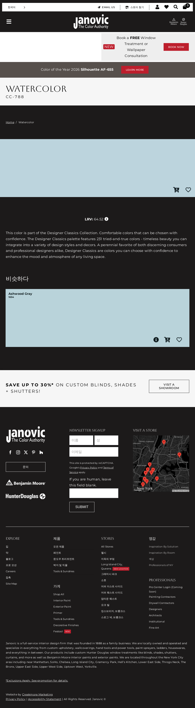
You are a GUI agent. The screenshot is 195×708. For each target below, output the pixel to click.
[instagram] (18, 452)
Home (10, 122)
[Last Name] (106, 440)
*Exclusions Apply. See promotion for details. (37, 680)
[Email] (93, 452)
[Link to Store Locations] (161, 463)
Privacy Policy (88, 467)
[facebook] (10, 452)
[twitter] (26, 452)
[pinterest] (33, 452)
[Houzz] (41, 452)
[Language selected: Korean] (16, 7)
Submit (81, 507)
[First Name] (81, 440)
